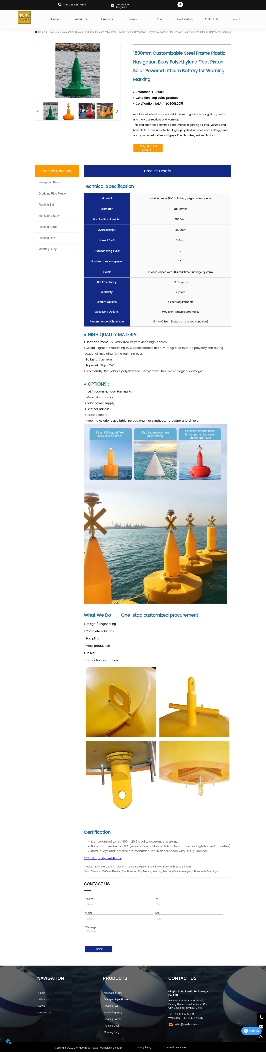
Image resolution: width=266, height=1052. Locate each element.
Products (54, 32)
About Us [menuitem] (81, 19)
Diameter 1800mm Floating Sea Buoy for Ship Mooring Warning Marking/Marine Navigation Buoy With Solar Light (155, 871)
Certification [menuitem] (185, 19)
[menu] (133, 19)
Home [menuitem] (55, 19)
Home (41, 32)
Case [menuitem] (159, 19)
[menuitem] (107, 19)
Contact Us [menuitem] (211, 19)
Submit (99, 949)
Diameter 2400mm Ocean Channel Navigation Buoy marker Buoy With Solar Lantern (143, 866)
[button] (107, 19)
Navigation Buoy (71, 32)
